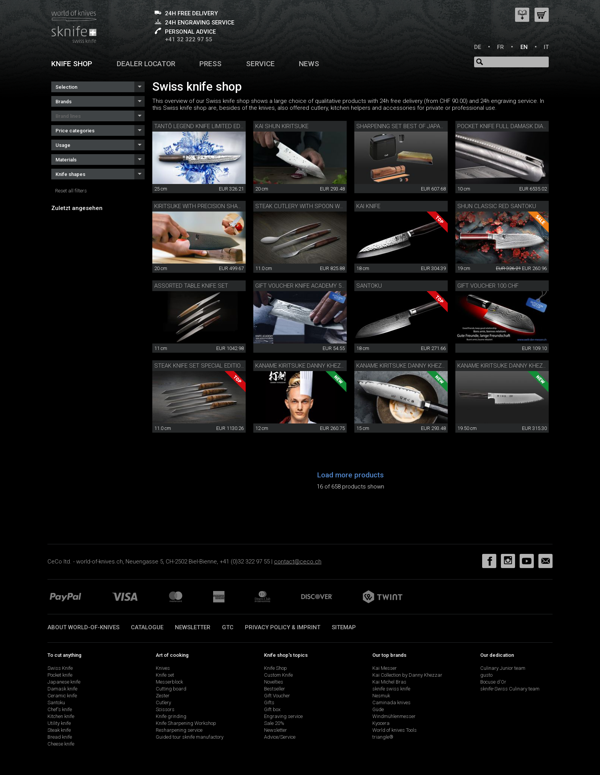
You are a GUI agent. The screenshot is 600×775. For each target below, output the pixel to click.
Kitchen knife (60, 716)
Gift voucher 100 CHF (487, 285)
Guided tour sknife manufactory (189, 737)
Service (260, 63)
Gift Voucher (277, 695)
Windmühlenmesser (394, 716)
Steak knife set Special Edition (199, 365)
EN (524, 47)
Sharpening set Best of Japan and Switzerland (426, 126)
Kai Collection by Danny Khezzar (407, 675)
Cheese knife (60, 744)
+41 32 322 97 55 (188, 39)
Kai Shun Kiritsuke (281, 126)
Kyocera (381, 723)
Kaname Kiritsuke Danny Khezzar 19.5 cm (516, 365)
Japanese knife (63, 682)
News (309, 63)
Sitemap (344, 627)
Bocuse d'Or (493, 682)
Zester (163, 695)
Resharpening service (179, 730)
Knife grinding (171, 716)
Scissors (165, 709)
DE (477, 47)
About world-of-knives (83, 627)
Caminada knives (391, 702)
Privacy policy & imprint (282, 627)
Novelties (273, 682)
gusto (486, 675)
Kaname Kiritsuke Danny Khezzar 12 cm (311, 365)
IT (546, 47)
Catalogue (147, 627)
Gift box (272, 709)
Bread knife (59, 737)
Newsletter (192, 627)
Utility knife (59, 723)
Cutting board (171, 689)
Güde (378, 709)
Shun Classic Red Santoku (496, 206)
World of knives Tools (394, 730)
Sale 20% (274, 723)
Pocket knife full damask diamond (508, 126)
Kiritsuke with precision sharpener (206, 206)
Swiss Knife (60, 668)
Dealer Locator (146, 63)
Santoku (369, 285)
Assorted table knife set (191, 285)
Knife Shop (275, 668)
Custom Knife (278, 675)
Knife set (165, 675)
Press (210, 63)
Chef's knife (59, 709)
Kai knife (368, 206)
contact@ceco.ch (297, 561)
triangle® (382, 737)
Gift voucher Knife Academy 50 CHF (306, 285)
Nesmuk (381, 695)
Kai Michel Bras (389, 682)
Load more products (350, 475)
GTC (227, 627)
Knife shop (71, 63)
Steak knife (59, 730)
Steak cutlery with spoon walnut (306, 206)
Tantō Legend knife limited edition (204, 126)
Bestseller (274, 689)
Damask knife (62, 689)
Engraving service (283, 716)
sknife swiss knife (391, 689)
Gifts (269, 702)
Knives (163, 668)
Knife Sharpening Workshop (186, 723)
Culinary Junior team (502, 668)
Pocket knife (59, 675)
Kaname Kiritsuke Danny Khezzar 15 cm (413, 365)
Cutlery (163, 702)
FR (500, 47)
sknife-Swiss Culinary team (510, 689)
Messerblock (169, 682)
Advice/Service (279, 737)
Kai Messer (384, 668)
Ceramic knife (62, 695)
